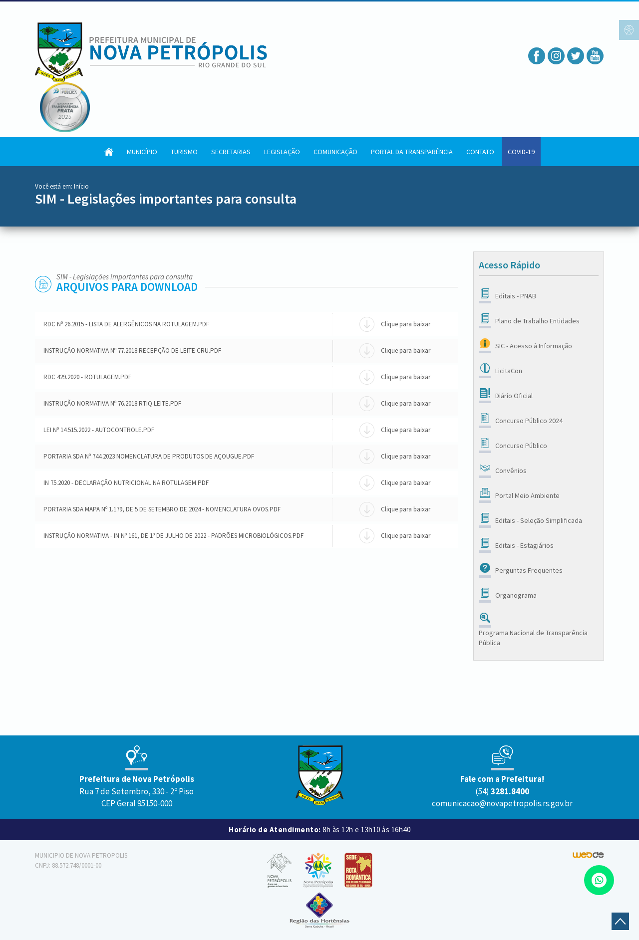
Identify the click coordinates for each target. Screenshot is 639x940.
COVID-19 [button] (521, 151)
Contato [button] (480, 151)
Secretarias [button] (231, 151)
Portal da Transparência (412, 151)
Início (81, 186)
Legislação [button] (282, 151)
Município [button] (142, 151)
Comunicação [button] (335, 151)
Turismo (184, 151)
